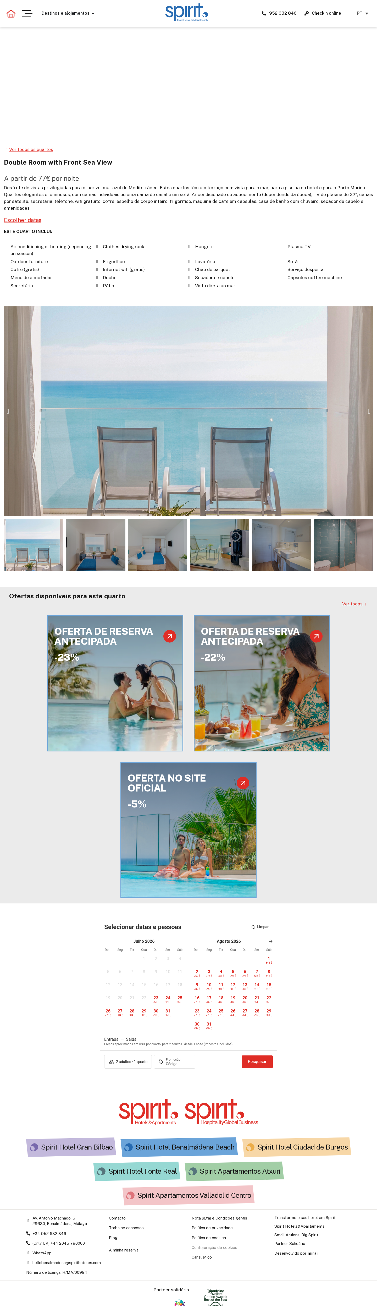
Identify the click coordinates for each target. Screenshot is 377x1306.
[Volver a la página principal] (11, 13)
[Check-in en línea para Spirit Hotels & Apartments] (306, 13)
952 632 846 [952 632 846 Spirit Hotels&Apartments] (283, 13)
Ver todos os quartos (31, 149)
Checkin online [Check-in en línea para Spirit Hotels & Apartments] (326, 13)
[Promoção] (178, 1064)
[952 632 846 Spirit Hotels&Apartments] (264, 13)
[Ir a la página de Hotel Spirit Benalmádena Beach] (186, 12)
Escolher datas (22, 220)
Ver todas (352, 603)
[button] (8, 411)
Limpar (260, 927)
